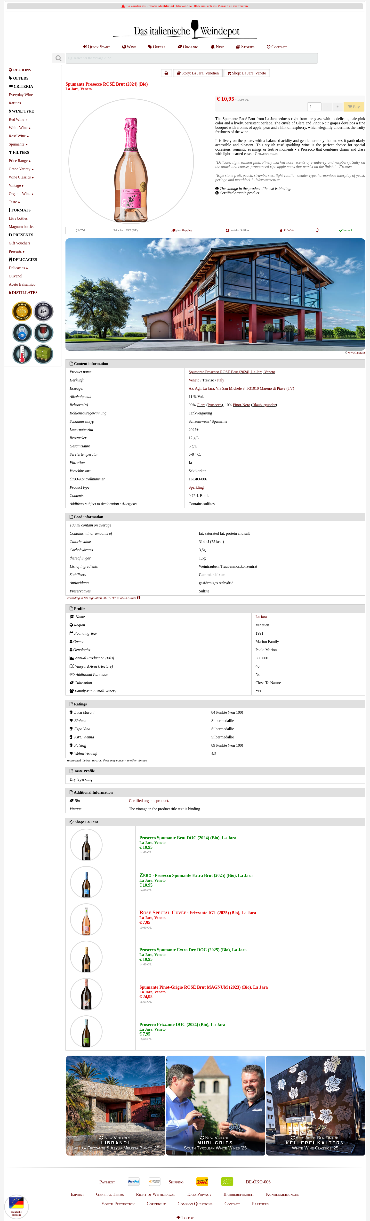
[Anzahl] (314, 106)
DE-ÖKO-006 (258, 1182)
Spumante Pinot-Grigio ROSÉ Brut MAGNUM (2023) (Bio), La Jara (203, 987)
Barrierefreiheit (239, 1194)
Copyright (156, 1203)
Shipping (187, 230)
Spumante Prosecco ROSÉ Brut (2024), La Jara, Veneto (232, 372)
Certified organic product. (149, 801)
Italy (220, 380)
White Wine (18, 128)
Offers (156, 46)
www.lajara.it (356, 352)
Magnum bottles (21, 227)
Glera (201, 405)
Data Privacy (199, 1194)
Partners (260, 1203)
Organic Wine (19, 194)
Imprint (77, 1194)
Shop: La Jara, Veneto (246, 73)
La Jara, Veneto (78, 89)
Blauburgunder (264, 405)
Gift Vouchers (19, 243)
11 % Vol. (289, 230)
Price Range (18, 161)
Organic (187, 46)
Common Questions (195, 1203)
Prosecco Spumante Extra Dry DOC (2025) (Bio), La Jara (193, 949)
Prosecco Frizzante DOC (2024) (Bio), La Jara (182, 1024)
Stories (245, 46)
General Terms (110, 1194)
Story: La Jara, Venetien (198, 73)
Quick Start (96, 46)
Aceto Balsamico (22, 284)
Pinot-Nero (241, 405)
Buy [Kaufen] (354, 106)
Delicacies (17, 268)
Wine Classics (20, 177)
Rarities (15, 103)
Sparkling (196, 487)
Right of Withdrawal (155, 1194)
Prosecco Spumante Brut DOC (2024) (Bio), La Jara (187, 837)
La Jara (261, 617)
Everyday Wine (21, 95)
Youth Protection (118, 1203)
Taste (13, 202)
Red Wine (16, 119)
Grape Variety (19, 169)
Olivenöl (15, 276)
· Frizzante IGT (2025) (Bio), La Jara (197, 912)
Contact (277, 46)
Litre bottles (18, 218)
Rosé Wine (17, 136)
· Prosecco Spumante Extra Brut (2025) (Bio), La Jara (196, 875)
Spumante (16, 144)
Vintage (15, 185)
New (217, 46)
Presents (15, 251)
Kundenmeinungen (282, 1194)
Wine (129, 46)
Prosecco (215, 405)
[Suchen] (58, 58)
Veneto (194, 380)
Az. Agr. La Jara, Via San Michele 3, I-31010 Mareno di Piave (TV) (241, 388)
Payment (107, 1182)
